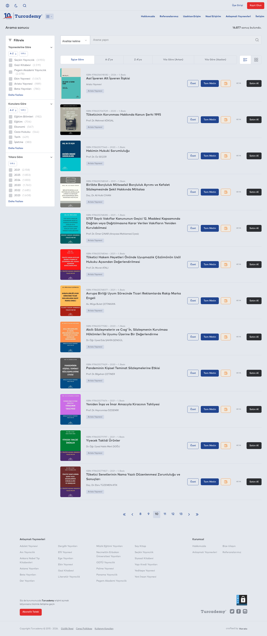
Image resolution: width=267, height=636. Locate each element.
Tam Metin (210, 83)
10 (156, 514)
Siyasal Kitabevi (144, 558)
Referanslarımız (169, 16)
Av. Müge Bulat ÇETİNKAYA (100, 304)
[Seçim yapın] (75, 40)
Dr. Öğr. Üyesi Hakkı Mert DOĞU (103, 447)
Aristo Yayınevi (93, 84)
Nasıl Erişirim (213, 16)
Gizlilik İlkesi (67, 629)
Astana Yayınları (29, 568)
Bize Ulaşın (229, 546)
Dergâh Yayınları (67, 546)
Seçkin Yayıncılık (144, 552)
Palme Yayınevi (105, 568)
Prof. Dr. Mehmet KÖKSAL (100, 121)
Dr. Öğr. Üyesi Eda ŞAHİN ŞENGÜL (104, 340)
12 (172, 514)
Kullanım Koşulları (104, 629)
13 (180, 514)
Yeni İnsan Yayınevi (145, 577)
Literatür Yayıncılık (69, 577)
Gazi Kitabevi (66, 571)
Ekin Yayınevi (65, 564)
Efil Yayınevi (65, 552)
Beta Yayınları (28, 575)
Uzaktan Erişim (192, 16)
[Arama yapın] (161, 40)
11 (165, 514)
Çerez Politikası (84, 629)
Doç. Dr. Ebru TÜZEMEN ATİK (101, 485)
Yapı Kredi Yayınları (146, 564)
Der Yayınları (27, 581)
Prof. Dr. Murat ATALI (97, 268)
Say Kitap (140, 546)
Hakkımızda (148, 16)
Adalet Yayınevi (29, 546)
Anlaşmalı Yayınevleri (238, 16)
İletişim (260, 16)
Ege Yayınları (65, 558)
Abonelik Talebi (30, 612)
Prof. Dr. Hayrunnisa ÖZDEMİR (102, 410)
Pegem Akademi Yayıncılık (111, 581)
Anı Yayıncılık (27, 552)
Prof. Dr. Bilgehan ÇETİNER (100, 374)
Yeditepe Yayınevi (145, 571)
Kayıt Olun (256, 5)
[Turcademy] (212, 612)
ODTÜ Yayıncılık (105, 562)
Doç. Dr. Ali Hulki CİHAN (98, 195)
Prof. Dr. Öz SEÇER (96, 157)
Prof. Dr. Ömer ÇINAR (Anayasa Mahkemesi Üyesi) (112, 234)
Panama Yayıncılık (106, 575)
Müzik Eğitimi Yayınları (109, 546)
